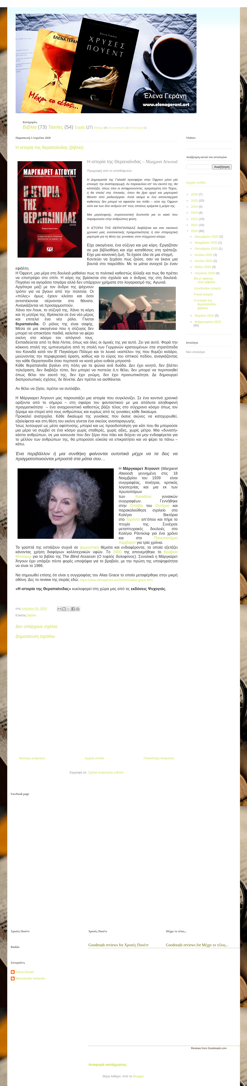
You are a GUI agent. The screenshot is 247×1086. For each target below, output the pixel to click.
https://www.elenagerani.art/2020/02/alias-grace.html (116, 580)
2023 (195, 212)
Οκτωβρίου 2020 (207, 248)
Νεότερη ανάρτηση (32, 758)
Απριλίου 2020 (205, 273)
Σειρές (80, 127)
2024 (195, 206)
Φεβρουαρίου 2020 (208, 322)
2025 (195, 200)
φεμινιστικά (89, 547)
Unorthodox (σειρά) (207, 288)
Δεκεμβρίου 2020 (207, 236)
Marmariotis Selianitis (30, 978)
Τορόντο (133, 519)
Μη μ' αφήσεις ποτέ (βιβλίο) (204, 280)
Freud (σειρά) (203, 294)
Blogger (138, 1076)
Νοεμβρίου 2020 (206, 242)
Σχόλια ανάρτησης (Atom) (105, 772)
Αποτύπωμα (136, 128)
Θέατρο (98, 127)
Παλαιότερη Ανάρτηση (159, 758)
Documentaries (116, 128)
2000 (117, 552)
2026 (195, 194)
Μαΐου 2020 (203, 267)
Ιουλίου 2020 (204, 255)
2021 (195, 225)
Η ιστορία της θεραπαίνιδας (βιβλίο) (205, 304)
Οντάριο (162, 506)
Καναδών (143, 496)
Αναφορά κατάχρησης (107, 1064)
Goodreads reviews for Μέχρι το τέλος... (197, 945)
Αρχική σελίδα (94, 758)
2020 (195, 231)
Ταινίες (55, 127)
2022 (195, 219)
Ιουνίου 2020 (204, 261)
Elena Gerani (25, 972)
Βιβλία (30, 127)
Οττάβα (136, 506)
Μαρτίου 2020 (205, 315)
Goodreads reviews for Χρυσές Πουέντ (118, 945)
